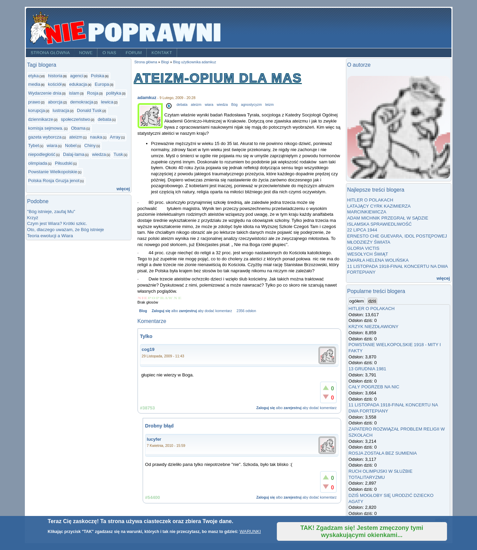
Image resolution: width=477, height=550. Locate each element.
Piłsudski (64, 163)
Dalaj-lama (73, 154)
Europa (102, 84)
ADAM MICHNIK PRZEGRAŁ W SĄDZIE (387, 218)
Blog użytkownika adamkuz (194, 62)
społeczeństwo (75, 119)
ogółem (357, 301)
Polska (97, 75)
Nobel (71, 145)
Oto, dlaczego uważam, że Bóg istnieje (65, 229)
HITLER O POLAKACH (370, 200)
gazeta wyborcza (45, 137)
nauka (96, 137)
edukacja (78, 84)
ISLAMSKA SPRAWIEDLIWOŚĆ (379, 224)
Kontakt (162, 52)
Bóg (234, 105)
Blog (143, 311)
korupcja (36, 110)
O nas (109, 52)
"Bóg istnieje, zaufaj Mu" (51, 211)
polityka (113, 93)
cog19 (148, 349)
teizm (269, 105)
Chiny (90, 145)
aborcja (55, 101)
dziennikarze (40, 119)
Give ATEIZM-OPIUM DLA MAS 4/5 (169, 298)
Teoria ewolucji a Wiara (50, 235)
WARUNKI (250, 531)
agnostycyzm (251, 105)
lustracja (60, 110)
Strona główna (49, 52)
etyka (33, 75)
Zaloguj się (161, 311)
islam (74, 93)
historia (55, 75)
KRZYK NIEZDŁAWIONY (374, 326)
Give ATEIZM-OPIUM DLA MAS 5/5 (177, 298)
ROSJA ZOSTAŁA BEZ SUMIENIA (383, 453)
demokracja (81, 101)
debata (104, 119)
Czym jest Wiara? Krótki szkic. (57, 223)
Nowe (86, 52)
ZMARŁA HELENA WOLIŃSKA (378, 260)
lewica (107, 101)
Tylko (146, 336)
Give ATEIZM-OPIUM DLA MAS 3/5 (160, 298)
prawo (34, 101)
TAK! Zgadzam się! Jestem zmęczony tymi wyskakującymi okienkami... (361, 531)
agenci (76, 75)
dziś (372, 301)
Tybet (33, 145)
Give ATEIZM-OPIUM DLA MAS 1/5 (143, 298)
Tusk (118, 154)
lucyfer (154, 439)
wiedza (99, 154)
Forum (134, 52)
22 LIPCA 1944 (362, 229)
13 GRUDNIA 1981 (367, 368)
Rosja (92, 93)
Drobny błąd (159, 425)
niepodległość (41, 154)
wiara (52, 145)
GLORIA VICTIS (363, 248)
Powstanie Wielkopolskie (52, 171)
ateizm (75, 137)
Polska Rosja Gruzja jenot (54, 180)
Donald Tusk (89, 110)
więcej (123, 188)
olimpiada (37, 163)
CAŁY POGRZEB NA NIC (374, 386)
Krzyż (32, 217)
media (34, 84)
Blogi (165, 62)
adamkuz (147, 97)
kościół (55, 84)
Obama (78, 128)
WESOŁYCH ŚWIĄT (367, 254)
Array (115, 137)
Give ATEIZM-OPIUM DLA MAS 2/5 (152, 298)
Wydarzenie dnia (45, 93)
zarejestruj (188, 311)
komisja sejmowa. (45, 128)
